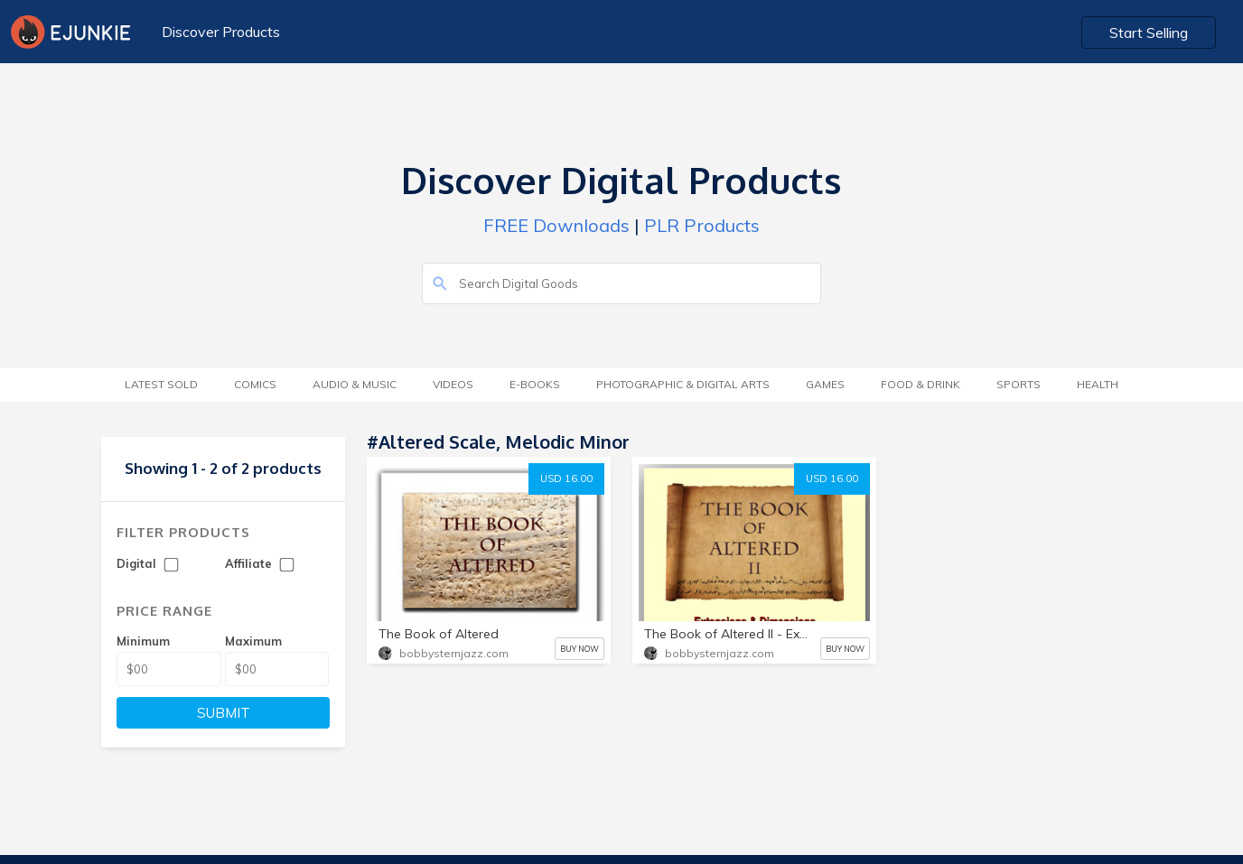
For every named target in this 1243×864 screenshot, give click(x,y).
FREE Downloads (556, 225)
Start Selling (1148, 32)
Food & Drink (920, 384)
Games (825, 384)
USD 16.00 (566, 478)
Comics (255, 384)
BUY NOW (579, 649)
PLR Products (702, 225)
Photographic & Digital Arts (683, 384)
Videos (453, 384)
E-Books (534, 384)
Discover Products (221, 32)
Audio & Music (355, 384)
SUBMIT (223, 712)
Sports (1018, 384)
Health (1097, 384)
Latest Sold (161, 384)
